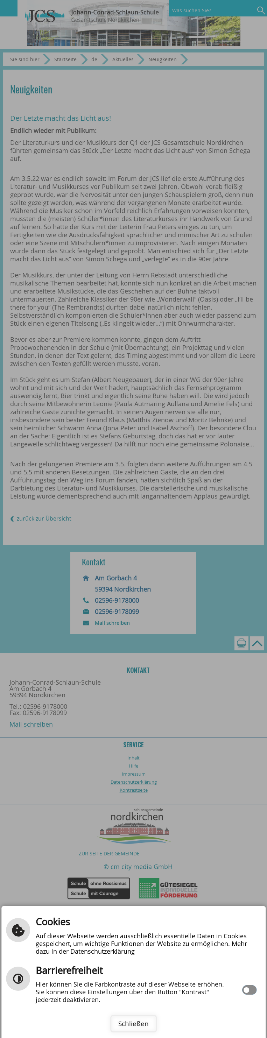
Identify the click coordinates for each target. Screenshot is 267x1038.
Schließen (133, 1023)
